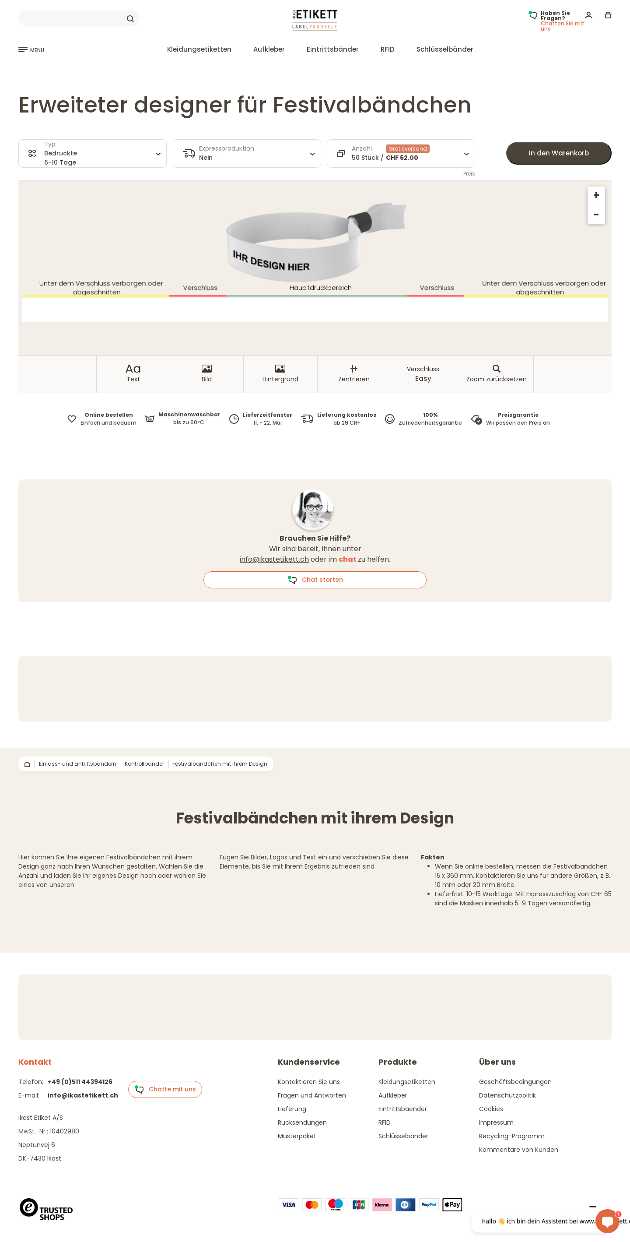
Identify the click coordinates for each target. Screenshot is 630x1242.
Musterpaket (297, 1136)
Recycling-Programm (512, 1136)
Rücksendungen (302, 1122)
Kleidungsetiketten (199, 49)
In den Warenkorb (559, 153)
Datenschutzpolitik (507, 1095)
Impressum (496, 1122)
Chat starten (315, 580)
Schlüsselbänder (444, 49)
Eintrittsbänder (333, 49)
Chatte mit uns (165, 1089)
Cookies (491, 1109)
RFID (388, 49)
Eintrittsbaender (402, 1109)
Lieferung (292, 1109)
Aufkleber (269, 49)
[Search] (79, 18)
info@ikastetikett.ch (274, 559)
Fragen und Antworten (312, 1095)
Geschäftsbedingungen (515, 1081)
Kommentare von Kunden (518, 1149)
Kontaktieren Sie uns (309, 1081)
